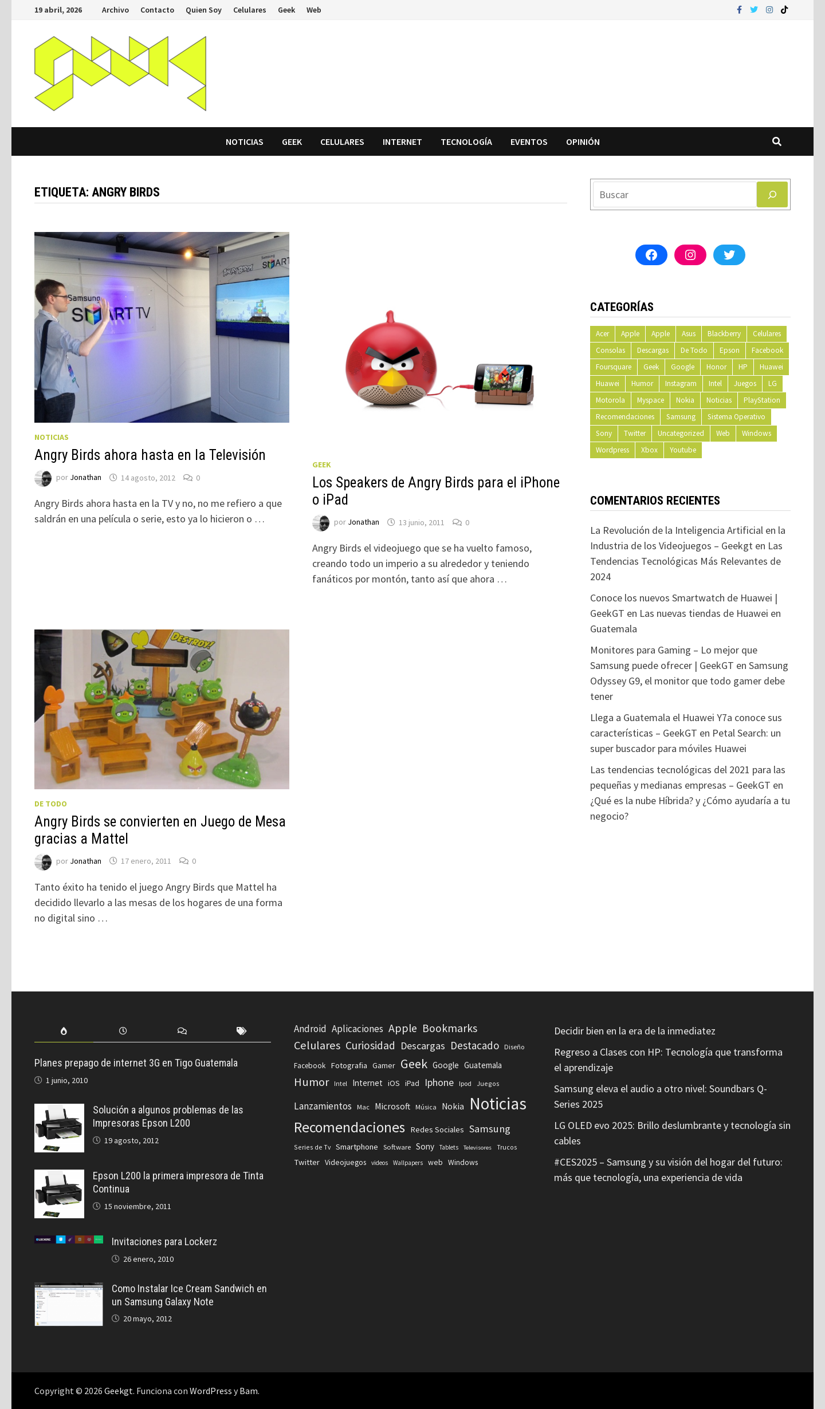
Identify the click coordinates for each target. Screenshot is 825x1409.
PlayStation (762, 400)
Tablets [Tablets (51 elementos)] (448, 1147)
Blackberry (724, 334)
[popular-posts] (63, 1031)
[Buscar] (772, 194)
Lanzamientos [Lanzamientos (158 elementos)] (323, 1106)
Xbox (649, 450)
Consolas (610, 350)
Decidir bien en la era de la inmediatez (635, 1030)
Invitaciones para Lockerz (164, 1241)
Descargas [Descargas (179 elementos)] (422, 1045)
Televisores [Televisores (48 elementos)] (477, 1147)
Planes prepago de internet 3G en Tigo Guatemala (136, 1063)
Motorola (610, 400)
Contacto (157, 10)
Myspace (650, 400)
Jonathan (85, 478)
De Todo (50, 803)
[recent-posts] (122, 1031)
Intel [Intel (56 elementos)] (340, 1084)
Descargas (653, 350)
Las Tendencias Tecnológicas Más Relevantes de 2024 (686, 561)
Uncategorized (681, 433)
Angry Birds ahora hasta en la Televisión (150, 455)
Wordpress (612, 450)
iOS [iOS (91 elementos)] (394, 1083)
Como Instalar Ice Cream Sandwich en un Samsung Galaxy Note (189, 1295)
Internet (402, 141)
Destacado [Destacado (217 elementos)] (474, 1045)
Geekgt (118, 1390)
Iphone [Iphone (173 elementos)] (439, 1082)
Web (314, 10)
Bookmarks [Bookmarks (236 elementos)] (449, 1028)
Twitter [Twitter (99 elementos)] (307, 1162)
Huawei (771, 367)
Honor (716, 367)
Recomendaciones (625, 417)
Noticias (245, 141)
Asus (689, 334)
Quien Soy (204, 10)
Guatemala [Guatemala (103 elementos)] (483, 1065)
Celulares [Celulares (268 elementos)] (317, 1045)
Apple (630, 334)
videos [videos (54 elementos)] (379, 1163)
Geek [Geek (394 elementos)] (413, 1064)
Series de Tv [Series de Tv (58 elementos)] (312, 1147)
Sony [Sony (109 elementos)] (425, 1146)
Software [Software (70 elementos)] (397, 1146)
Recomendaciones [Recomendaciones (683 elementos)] (349, 1127)
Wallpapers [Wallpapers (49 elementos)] (408, 1163)
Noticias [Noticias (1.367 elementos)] (498, 1103)
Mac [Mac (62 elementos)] (363, 1107)
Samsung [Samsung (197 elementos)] (489, 1128)
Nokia (685, 400)
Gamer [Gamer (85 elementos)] (383, 1065)
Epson (730, 350)
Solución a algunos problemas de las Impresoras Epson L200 (168, 1116)
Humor (642, 383)
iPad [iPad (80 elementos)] (412, 1083)
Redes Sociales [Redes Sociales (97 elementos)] (437, 1129)
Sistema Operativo (736, 417)
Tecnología (466, 141)
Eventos (529, 141)
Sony (604, 433)
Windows (756, 433)
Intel (715, 383)
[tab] (63, 1031)
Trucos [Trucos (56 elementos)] (507, 1147)
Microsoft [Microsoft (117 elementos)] (392, 1106)
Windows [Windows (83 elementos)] (463, 1162)
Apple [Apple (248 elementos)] (402, 1028)
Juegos (745, 383)
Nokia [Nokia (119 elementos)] (453, 1106)
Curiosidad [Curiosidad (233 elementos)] (370, 1045)
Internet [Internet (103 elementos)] (367, 1082)
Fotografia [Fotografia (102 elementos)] (349, 1065)
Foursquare (613, 367)
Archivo (115, 10)
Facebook (767, 350)
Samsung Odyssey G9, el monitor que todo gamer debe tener (689, 681)
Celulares (249, 10)
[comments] (182, 1031)
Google (682, 367)
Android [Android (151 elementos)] (310, 1028)
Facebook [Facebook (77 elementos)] (309, 1065)
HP (743, 367)
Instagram (681, 383)
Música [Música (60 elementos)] (426, 1107)
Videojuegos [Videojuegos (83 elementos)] (345, 1162)
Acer (602, 334)
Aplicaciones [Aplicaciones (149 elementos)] (357, 1028)
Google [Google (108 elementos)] (446, 1065)
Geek (286, 10)
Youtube (683, 450)
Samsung (681, 417)
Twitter (635, 433)
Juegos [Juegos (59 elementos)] (488, 1083)
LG (772, 383)
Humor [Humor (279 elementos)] (311, 1082)
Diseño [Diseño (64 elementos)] (514, 1046)
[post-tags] (241, 1031)
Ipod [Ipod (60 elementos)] (465, 1083)
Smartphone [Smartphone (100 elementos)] (357, 1147)
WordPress (211, 1390)
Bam (248, 1390)
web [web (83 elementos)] (435, 1162)
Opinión (583, 141)
